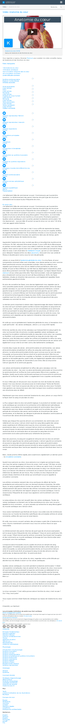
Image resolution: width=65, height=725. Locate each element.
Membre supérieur (9, 633)
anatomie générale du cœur (31, 260)
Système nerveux (8, 653)
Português (6, 719)
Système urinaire (8, 662)
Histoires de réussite (10, 684)
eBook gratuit (7, 679)
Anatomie (6, 629)
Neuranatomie (7, 642)
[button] (32, 398)
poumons (35, 253)
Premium (30, 58)
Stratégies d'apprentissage (12, 678)
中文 (4, 722)
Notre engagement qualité (12, 612)
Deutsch (5, 716)
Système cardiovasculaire (11, 654)
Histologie (6, 668)
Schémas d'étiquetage (10, 681)
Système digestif (8, 660)
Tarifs (4, 691)
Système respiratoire (10, 659)
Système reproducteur (10, 665)
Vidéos (4, 7)
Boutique (6, 694)
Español (5, 718)
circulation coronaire (13, 457)
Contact (5, 704)
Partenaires (6, 701)
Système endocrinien (10, 657)
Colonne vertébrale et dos (12, 636)
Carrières (6, 703)
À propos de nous (9, 697)
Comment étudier (9, 675)
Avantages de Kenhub (10, 682)
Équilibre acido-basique (11, 663)
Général (5, 671)
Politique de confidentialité (12, 709)
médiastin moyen (34, 251)
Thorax (5, 638)
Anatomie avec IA (8, 685)
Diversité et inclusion (10, 617)
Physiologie (6, 647)
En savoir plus (7, 204)
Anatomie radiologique (10, 644)
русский (5, 721)
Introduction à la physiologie (12, 649)
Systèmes (6, 672)
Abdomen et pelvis (9, 639)
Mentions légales (8, 706)
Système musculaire (9, 651)
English (5, 715)
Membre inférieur (9, 635)
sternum (6, 273)
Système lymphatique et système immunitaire (18, 656)
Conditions (6, 707)
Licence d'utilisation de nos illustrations (16, 693)
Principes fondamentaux (11, 632)
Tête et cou (6, 641)
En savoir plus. (28, 616)
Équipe (5, 700)
